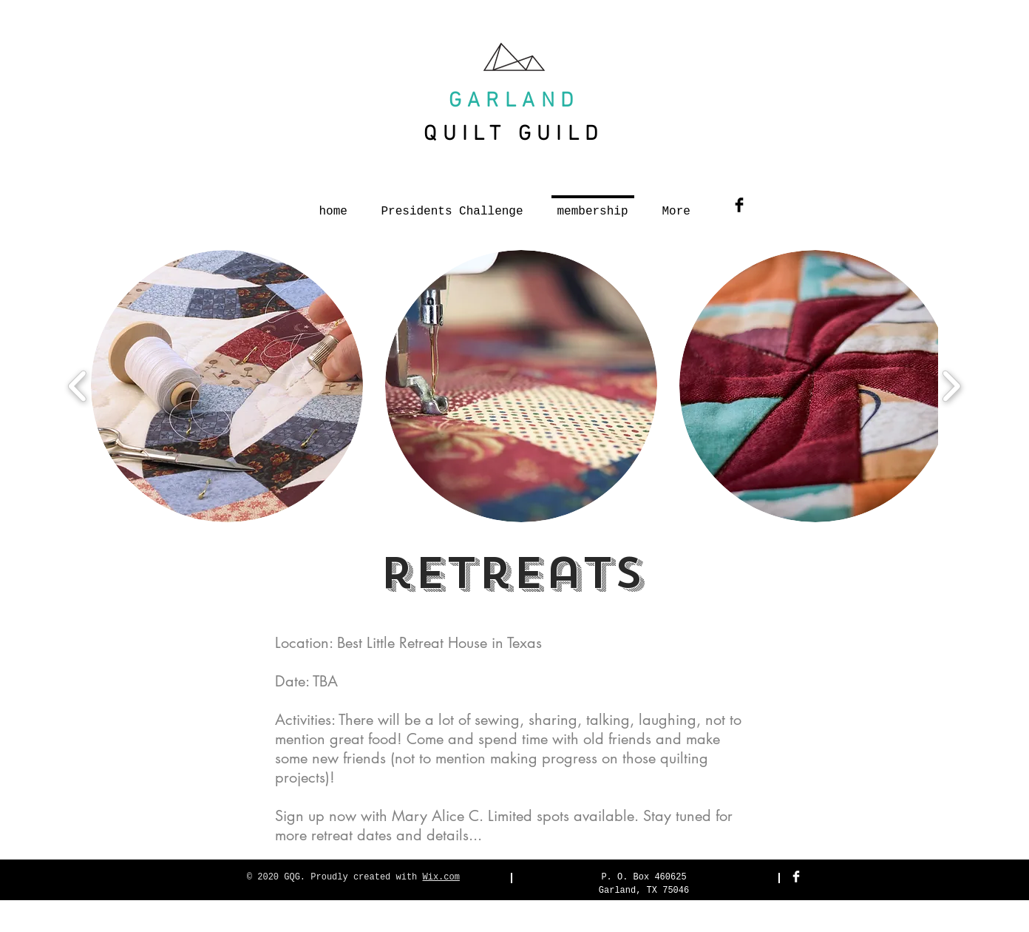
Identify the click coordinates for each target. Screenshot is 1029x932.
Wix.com (441, 877)
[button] (227, 386)
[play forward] (951, 385)
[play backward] (78, 385)
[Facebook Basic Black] (739, 204)
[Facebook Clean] (796, 876)
